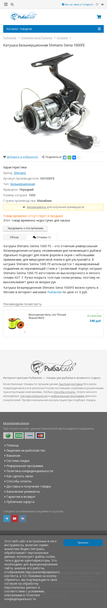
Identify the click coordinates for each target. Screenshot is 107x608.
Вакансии (11, 455)
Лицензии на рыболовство (24, 450)
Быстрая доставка (71, 384)
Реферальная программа (23, 466)
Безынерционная (22, 184)
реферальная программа (67, 396)
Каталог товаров (53, 29)
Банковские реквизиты (21, 491)
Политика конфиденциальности (28, 471)
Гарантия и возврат (19, 497)
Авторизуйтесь (36, 207)
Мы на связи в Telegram (77, 4)
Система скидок (16, 461)
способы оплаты (64, 392)
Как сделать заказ (18, 476)
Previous (6, 313)
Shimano (20, 173)
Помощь (11, 445)
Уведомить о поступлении (25, 228)
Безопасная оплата (16, 423)
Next (97, 313)
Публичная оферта (18, 502)
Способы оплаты (17, 481)
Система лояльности (34, 396)
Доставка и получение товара (27, 486)
